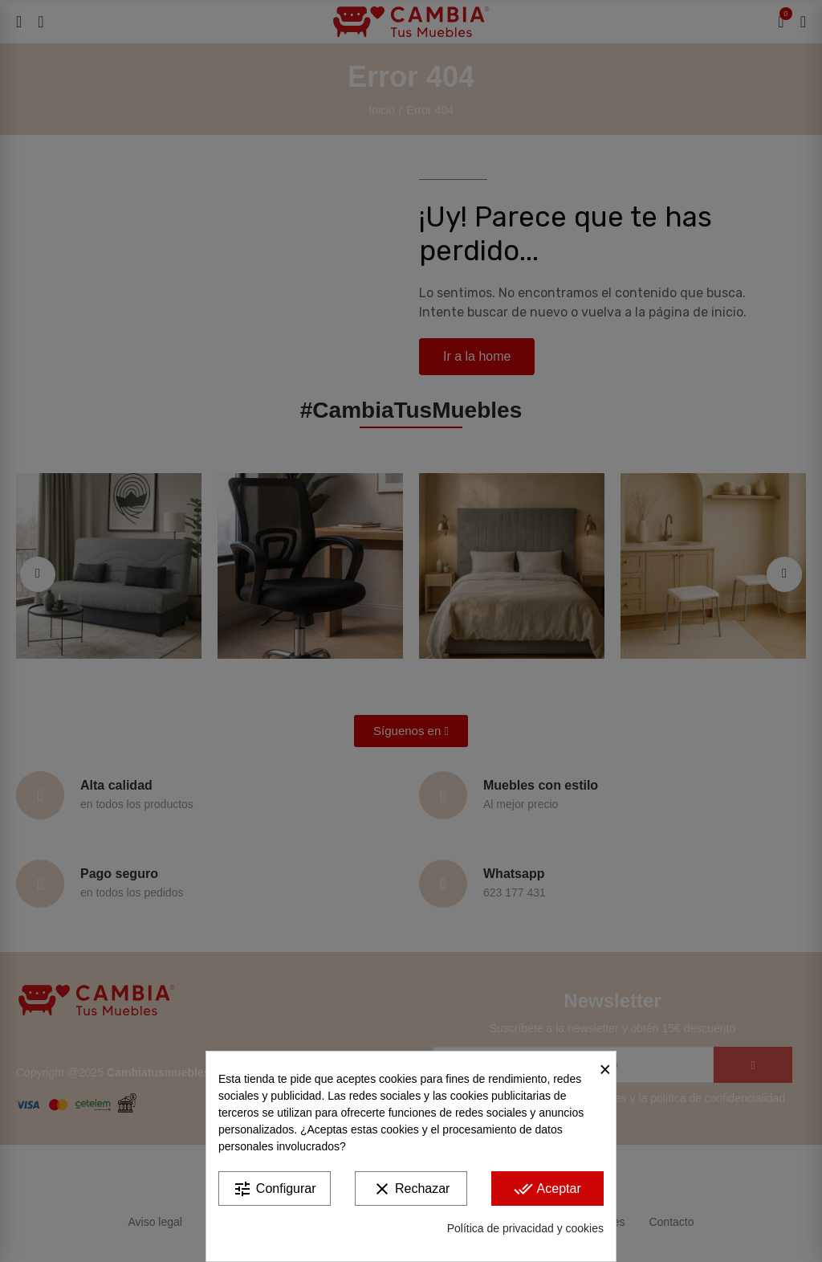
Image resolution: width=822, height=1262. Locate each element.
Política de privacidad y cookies (525, 1228)
